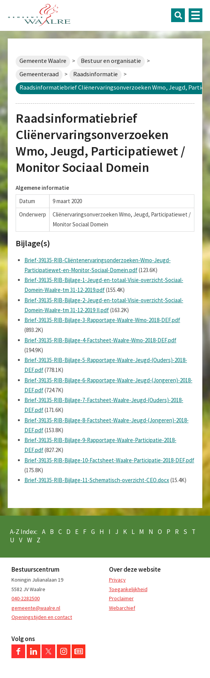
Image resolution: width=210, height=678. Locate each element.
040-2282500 (25, 598)
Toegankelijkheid (128, 589)
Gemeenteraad (39, 74)
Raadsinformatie (95, 74)
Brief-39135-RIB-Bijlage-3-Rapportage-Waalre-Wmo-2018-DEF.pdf (102, 320)
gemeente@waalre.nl (35, 607)
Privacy (117, 579)
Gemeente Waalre (42, 61)
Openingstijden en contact (41, 617)
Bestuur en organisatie (111, 61)
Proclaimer (121, 598)
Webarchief (122, 607)
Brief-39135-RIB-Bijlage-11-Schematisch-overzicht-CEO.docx (96, 480)
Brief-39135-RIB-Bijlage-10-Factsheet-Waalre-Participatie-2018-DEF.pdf (109, 460)
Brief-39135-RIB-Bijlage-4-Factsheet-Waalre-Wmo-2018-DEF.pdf (100, 340)
